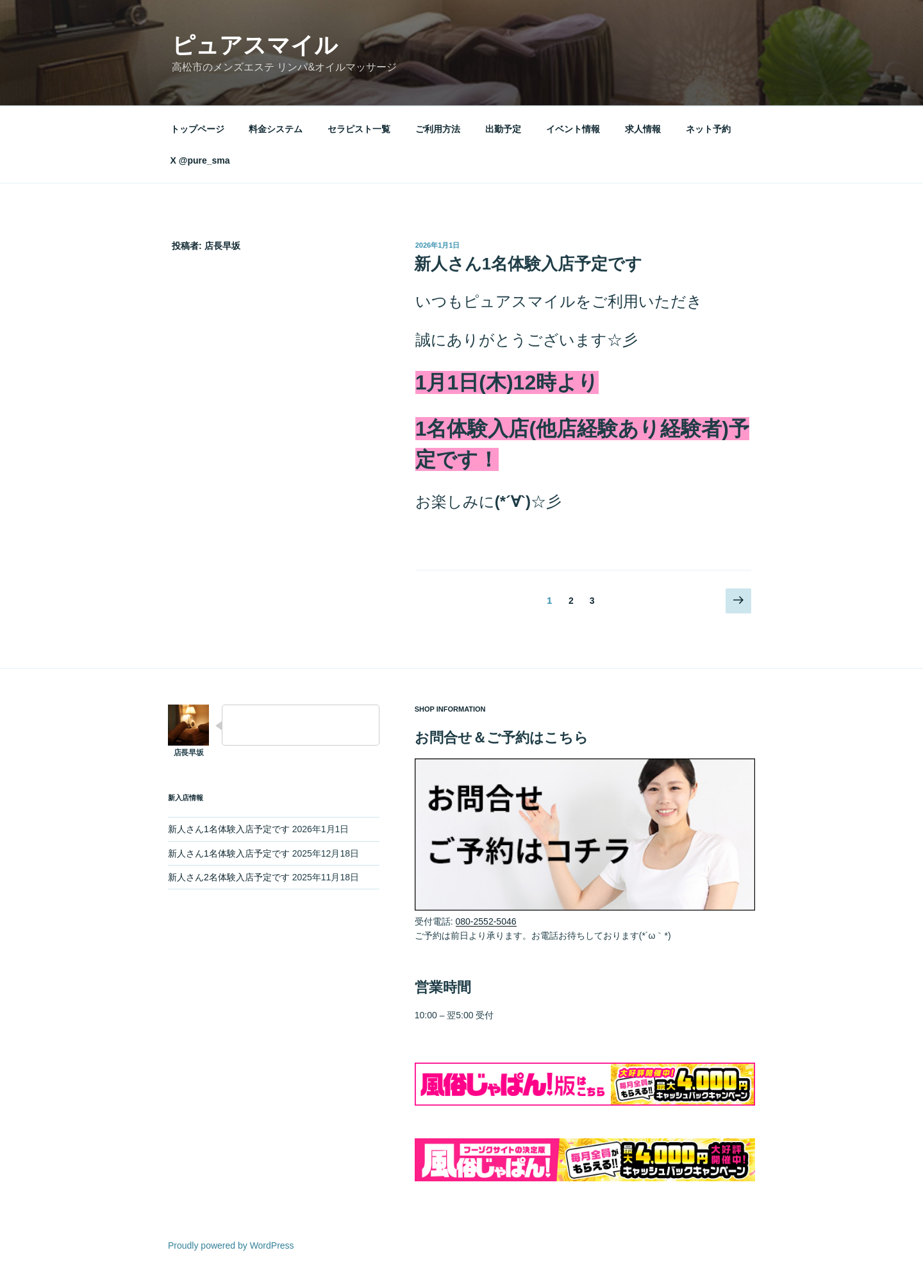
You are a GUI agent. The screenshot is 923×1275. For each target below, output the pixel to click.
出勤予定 (503, 129)
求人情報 (643, 129)
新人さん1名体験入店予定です (528, 263)
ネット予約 (708, 129)
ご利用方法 (437, 129)
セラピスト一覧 (359, 129)
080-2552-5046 (486, 921)
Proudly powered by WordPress (231, 1245)
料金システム (276, 129)
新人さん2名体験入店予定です (229, 877)
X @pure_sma (200, 160)
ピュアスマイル (255, 45)
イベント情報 (573, 129)
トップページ (197, 129)
